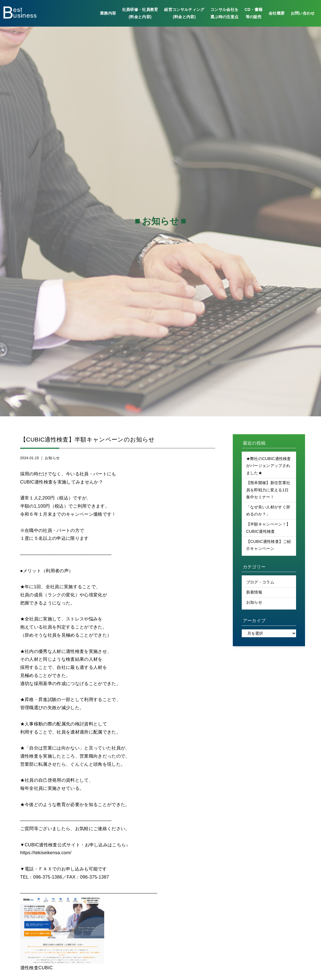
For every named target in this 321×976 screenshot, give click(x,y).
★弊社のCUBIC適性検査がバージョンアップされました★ (268, 465)
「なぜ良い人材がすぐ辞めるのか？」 (268, 512)
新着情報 (254, 594)
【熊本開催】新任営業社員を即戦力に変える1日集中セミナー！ (268, 490)
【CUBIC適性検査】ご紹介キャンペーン (268, 546)
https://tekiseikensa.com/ (45, 852)
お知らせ (52, 458)
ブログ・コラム (260, 584)
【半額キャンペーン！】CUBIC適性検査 (268, 529)
